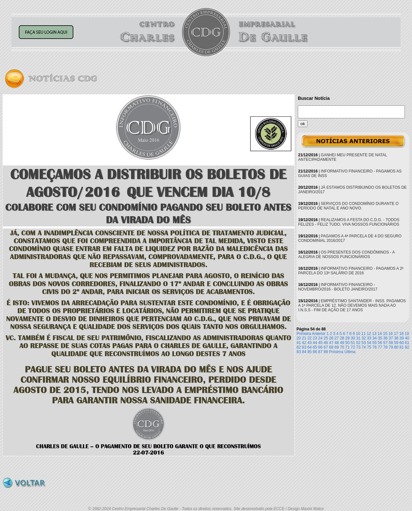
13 (374, 333)
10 (358, 333)
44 (315, 342)
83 (299, 352)
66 (320, 347)
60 (401, 342)
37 (391, 338)
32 (363, 338)
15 (385, 333)
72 (353, 347)
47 (331, 342)
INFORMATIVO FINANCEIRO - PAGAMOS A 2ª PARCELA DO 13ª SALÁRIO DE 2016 (351, 270)
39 (401, 338)
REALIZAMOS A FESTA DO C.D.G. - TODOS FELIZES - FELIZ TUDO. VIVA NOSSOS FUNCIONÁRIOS (348, 222)
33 (369, 338)
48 (336, 342)
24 (320, 338)
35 (380, 338)
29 (347, 338)
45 (320, 342)
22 (309, 338)
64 (309, 347)
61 (407, 342)
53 (363, 342)
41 (299, 342)
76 (374, 347)
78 (385, 347)
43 (309, 342)
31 (358, 338)
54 (369, 342)
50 (347, 342)
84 (304, 352)
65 (315, 347)
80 (396, 347)
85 (309, 352)
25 (326, 338)
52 (358, 342)
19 (407, 333)
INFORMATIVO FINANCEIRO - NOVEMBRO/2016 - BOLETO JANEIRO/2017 (338, 286)
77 (380, 347)
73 (358, 347)
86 (315, 352)
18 (401, 333)
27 (336, 338)
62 (299, 347)
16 (390, 333)
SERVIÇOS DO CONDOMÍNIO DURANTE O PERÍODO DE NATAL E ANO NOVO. (348, 205)
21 (304, 338)
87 (320, 352)
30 (353, 338)
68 (331, 347)
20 (299, 338)
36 (385, 338)
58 (391, 342)
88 (326, 352)
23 (315, 338)
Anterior (318, 333)
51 (353, 342)
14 (380, 333)
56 (380, 342)
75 (369, 347)
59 (396, 342)
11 (363, 333)
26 (331, 338)
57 (385, 342)
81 (401, 347)
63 (304, 347)
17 (396, 333)
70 (342, 347)
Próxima (336, 352)
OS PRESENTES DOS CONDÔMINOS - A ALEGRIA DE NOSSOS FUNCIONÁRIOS (346, 254)
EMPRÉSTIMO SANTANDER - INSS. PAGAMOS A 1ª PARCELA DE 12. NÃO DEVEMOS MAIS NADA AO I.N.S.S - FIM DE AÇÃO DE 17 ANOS (352, 305)
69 (336, 347)
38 (396, 338)
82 (407, 347)
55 (374, 342)
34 (374, 338)
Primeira (304, 333)
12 (369, 333)
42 (304, 342)
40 (407, 338)
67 (326, 347)
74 (363, 347)
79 (391, 347)
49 (342, 342)
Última (350, 352)
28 (342, 338)
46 (326, 342)
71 (347, 347)
